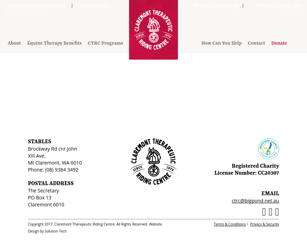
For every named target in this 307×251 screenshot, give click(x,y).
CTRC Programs (105, 43)
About (14, 43)
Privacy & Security (264, 224)
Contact (256, 43)
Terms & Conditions (230, 224)
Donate (279, 43)
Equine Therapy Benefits (54, 43)
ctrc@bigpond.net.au (255, 200)
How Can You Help (221, 43)
